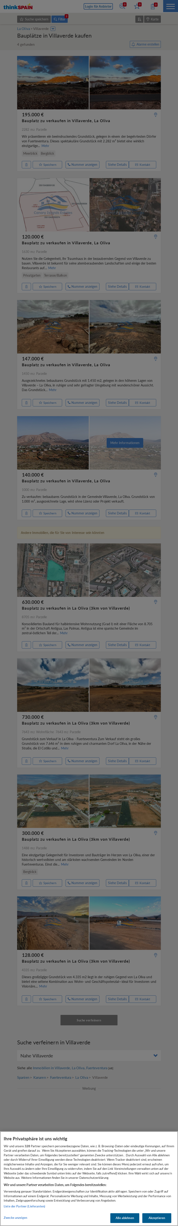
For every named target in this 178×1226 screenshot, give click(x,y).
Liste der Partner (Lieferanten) (24, 1206)
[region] (89, 1178)
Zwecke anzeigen (15, 1217)
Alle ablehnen (125, 1218)
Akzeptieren (157, 1218)
